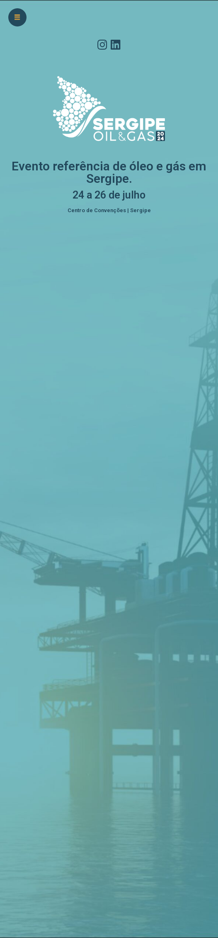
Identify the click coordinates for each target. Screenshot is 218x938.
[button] (17, 17)
